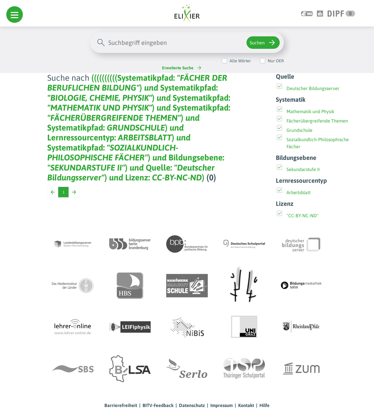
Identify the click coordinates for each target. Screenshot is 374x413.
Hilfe (264, 405)
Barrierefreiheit (120, 405)
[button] (14, 14)
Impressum (221, 405)
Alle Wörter (240, 60)
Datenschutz (192, 405)
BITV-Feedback (158, 405)
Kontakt (246, 405)
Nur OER (276, 60)
